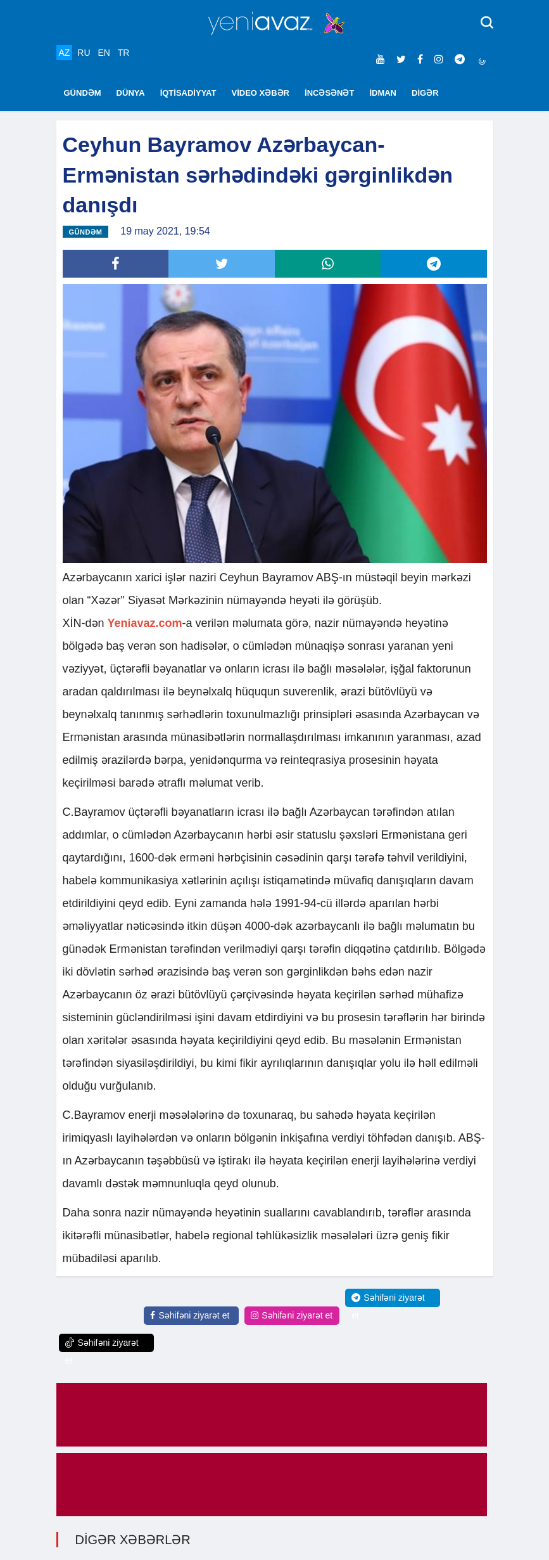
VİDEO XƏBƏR (261, 93)
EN (104, 53)
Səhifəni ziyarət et (189, 1315)
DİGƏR (425, 93)
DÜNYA (131, 93)
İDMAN (382, 93)
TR (124, 53)
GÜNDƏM (82, 93)
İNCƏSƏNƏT (329, 93)
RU (83, 53)
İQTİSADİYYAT (188, 93)
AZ (64, 53)
